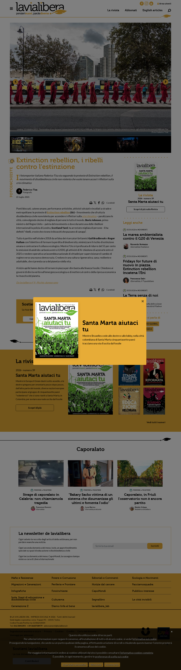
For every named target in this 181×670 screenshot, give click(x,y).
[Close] (143, 301)
